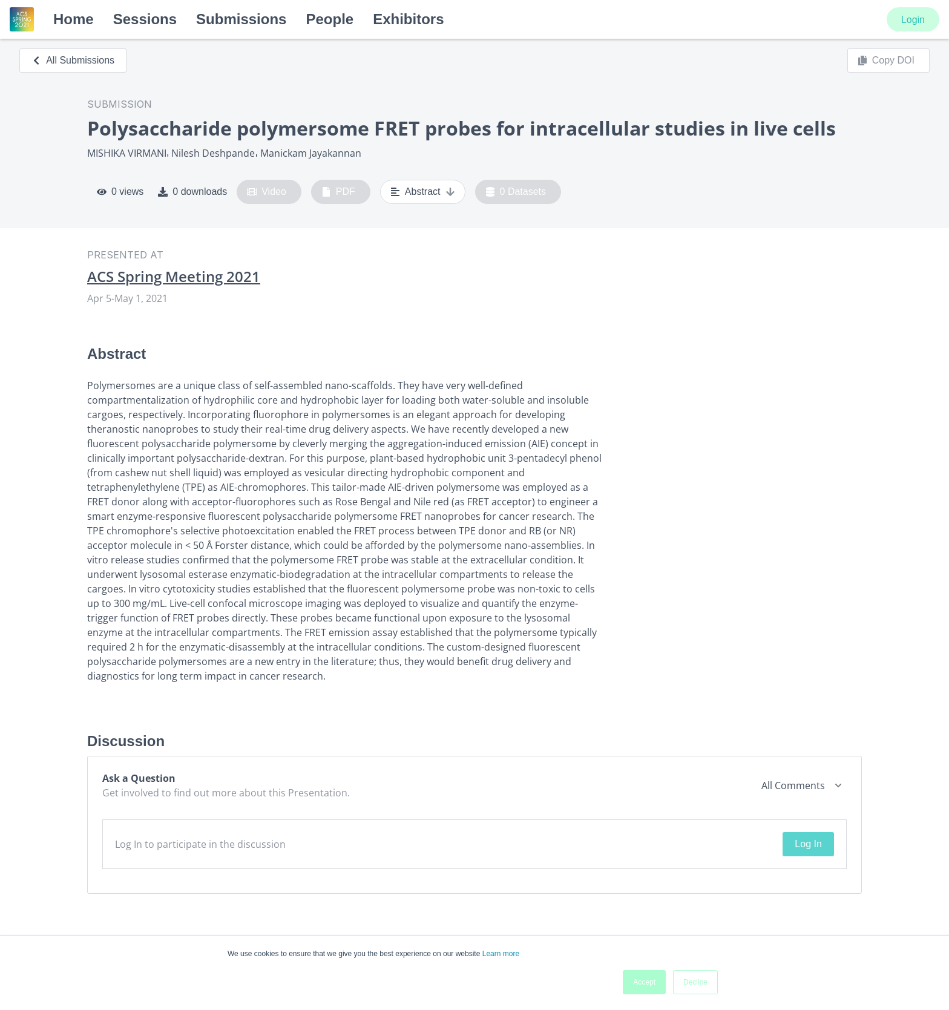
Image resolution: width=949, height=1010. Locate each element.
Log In (808, 844)
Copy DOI (886, 60)
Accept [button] (644, 982)
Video (266, 191)
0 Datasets (516, 191)
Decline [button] (695, 982)
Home (73, 19)
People (329, 19)
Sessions (145, 19)
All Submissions (72, 60)
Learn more (500, 953)
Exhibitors (408, 19)
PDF (338, 191)
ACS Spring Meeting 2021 (173, 276)
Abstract (422, 191)
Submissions (241, 19)
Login (913, 20)
